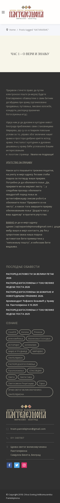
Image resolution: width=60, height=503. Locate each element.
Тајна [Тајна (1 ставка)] (42, 383)
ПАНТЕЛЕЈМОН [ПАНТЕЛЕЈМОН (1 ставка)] (15, 357)
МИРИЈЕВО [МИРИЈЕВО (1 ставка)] (38, 351)
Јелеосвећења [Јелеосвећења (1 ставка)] (15, 338)
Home (12, 29)
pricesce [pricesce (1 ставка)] (38, 332)
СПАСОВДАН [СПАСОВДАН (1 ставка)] (35, 370)
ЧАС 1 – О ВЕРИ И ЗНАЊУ (30, 54)
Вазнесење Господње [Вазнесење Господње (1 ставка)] (39, 338)
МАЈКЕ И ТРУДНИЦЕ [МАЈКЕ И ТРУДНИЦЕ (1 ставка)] (17, 351)
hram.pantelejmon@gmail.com (28, 428)
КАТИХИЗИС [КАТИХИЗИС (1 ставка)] (31, 344)
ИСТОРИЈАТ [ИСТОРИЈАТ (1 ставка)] (13, 344)
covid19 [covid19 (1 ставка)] (12, 332)
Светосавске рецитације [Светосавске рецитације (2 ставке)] (21, 383)
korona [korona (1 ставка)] (25, 332)
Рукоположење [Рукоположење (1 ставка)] (16, 370)
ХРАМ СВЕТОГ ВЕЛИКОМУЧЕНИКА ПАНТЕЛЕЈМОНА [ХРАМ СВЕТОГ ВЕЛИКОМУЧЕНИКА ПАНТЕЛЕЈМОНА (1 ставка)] (24, 392)
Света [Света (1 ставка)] (11, 377)
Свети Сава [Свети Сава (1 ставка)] (26, 377)
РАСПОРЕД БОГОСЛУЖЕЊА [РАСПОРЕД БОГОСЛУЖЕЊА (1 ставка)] (21, 364)
